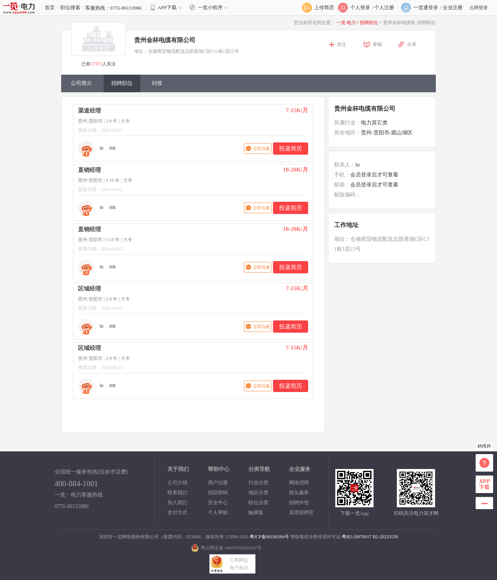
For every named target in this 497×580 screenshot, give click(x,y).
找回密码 (218, 492)
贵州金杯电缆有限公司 (164, 40)
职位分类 (258, 502)
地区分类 (258, 492)
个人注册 (384, 7)
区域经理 (89, 289)
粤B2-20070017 (357, 536)
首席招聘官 (301, 512)
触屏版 (255, 512)
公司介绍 (177, 482)
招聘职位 (369, 22)
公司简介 (81, 83)
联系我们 (177, 492)
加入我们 (177, 502)
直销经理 (89, 170)
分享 (411, 44)
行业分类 (258, 482)
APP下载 (167, 7)
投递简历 (290, 148)
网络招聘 (299, 482)
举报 (377, 44)
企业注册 (453, 7)
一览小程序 (209, 7)
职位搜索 (70, 7)
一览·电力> (347, 22)
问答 (157, 83)
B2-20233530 (385, 536)
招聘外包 (299, 502)
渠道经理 (89, 111)
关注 (341, 44)
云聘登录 (478, 7)
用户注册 (218, 482)
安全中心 (218, 502)
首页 (50, 7)
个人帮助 (218, 512)
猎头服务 (299, 492)
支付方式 (177, 512)
